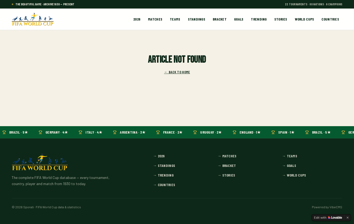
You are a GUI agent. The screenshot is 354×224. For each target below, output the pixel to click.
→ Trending (163, 175)
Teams (175, 19)
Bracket (220, 19)
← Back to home (177, 72)
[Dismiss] (347, 217)
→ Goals (289, 165)
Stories (280, 19)
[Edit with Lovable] (328, 217)
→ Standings (164, 165)
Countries (330, 19)
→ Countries (164, 184)
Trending (259, 19)
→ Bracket (227, 165)
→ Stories (226, 175)
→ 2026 (159, 156)
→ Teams (289, 156)
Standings (197, 19)
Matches (155, 19)
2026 (136, 19)
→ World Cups (294, 175)
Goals (238, 19)
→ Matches (227, 156)
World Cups (304, 19)
